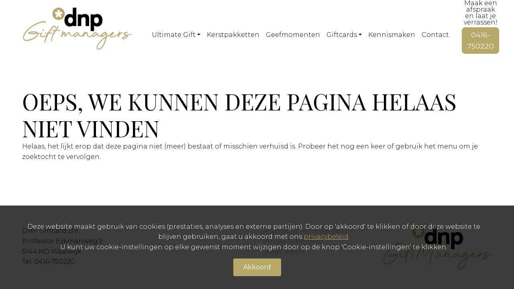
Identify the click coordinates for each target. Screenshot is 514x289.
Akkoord (257, 267)
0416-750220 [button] (480, 40)
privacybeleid (326, 236)
